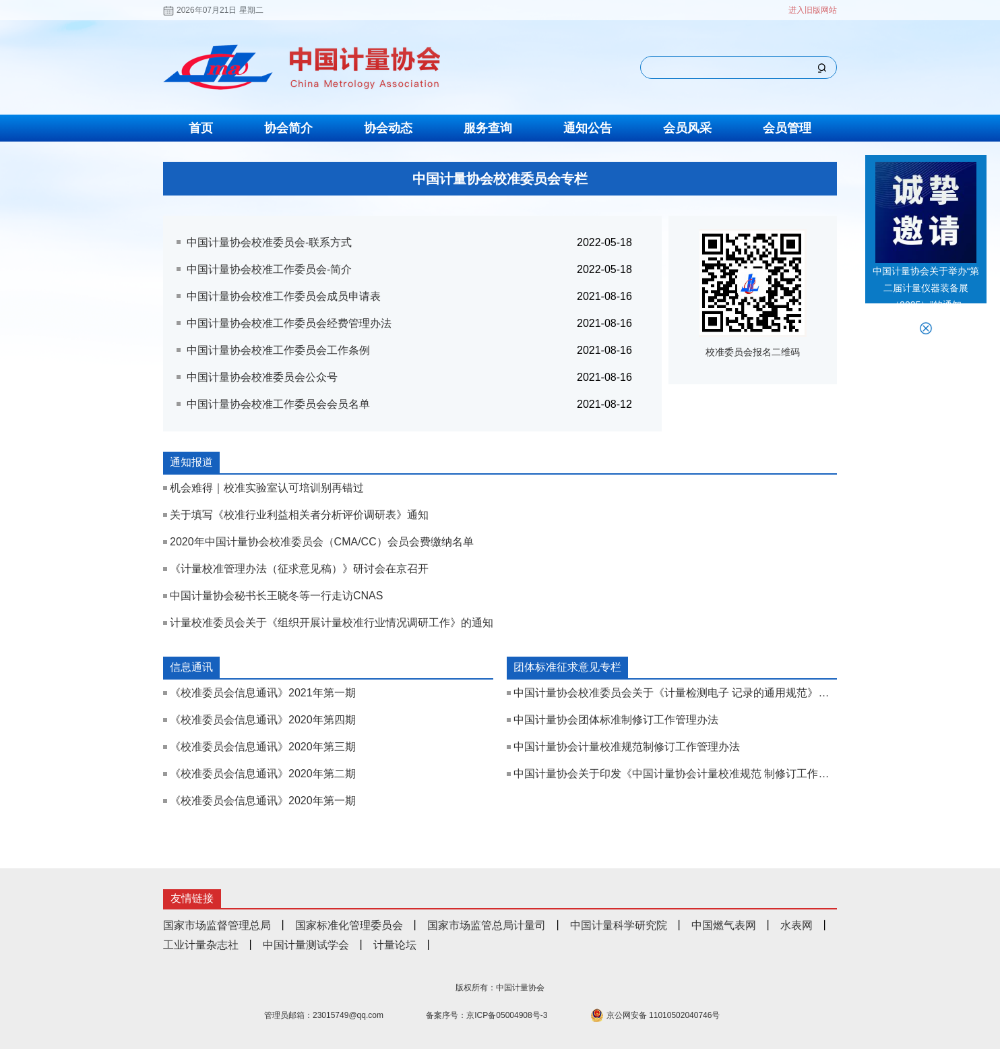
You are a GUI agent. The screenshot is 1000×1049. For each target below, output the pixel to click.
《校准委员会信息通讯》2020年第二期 (263, 773)
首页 (201, 128)
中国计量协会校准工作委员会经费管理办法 (289, 323)
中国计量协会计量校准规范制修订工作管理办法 (626, 746)
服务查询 (488, 128)
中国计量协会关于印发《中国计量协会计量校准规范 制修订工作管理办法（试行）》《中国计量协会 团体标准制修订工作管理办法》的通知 (675, 773)
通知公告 (587, 128)
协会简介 (288, 128)
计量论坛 (394, 945)
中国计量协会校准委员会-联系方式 (269, 242)
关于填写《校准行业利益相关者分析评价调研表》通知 (299, 514)
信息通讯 (191, 667)
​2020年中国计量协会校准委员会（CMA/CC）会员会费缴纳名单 (322, 541)
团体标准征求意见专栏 (567, 667)
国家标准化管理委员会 (349, 925)
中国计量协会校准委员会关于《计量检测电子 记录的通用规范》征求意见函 (675, 692)
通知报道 (191, 462)
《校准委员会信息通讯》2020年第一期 (263, 800)
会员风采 (687, 128)
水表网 (796, 925)
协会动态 (388, 128)
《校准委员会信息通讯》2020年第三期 (263, 746)
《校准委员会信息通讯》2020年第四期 (263, 719)
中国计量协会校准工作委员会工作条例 (278, 350)
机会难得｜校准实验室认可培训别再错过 (267, 487)
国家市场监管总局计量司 (486, 925)
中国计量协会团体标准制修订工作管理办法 (615, 719)
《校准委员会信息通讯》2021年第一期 (263, 692)
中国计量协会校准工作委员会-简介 (269, 269)
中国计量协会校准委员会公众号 (262, 377)
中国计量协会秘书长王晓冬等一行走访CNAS (276, 595)
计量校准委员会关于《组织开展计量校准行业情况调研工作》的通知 (331, 622)
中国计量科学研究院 (618, 925)
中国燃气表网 (723, 925)
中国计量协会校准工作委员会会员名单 (278, 404)
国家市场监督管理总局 (217, 925)
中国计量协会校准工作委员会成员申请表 (284, 296)
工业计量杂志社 (201, 945)
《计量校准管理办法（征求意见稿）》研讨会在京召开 (299, 568)
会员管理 (787, 128)
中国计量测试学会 (306, 945)
